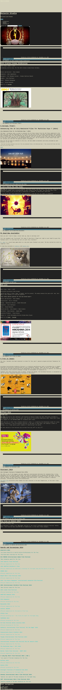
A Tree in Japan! (7, 359)
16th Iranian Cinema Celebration (13, 63)
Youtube (9, 84)
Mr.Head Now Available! (10, 233)
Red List (3, 285)
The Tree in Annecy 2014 (10, 521)
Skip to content (4, 1)
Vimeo (8, 317)
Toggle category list (8, 58)
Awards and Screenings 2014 (11, 547)
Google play (26, 246)
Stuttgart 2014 (6, 469)
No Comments (16, 60)
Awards (4, 22)
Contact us (6, 23)
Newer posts (4, 687)
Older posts (4, 686)
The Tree (2, 189)
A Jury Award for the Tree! (11, 187)
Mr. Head (2, 242)
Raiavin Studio (9, 689)
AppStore (17, 246)
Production (6, 21)
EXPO (1, 147)
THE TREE (2, 416)
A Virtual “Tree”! (7, 126)
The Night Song (4, 480)
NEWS (4, 122)
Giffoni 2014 (5, 412)
